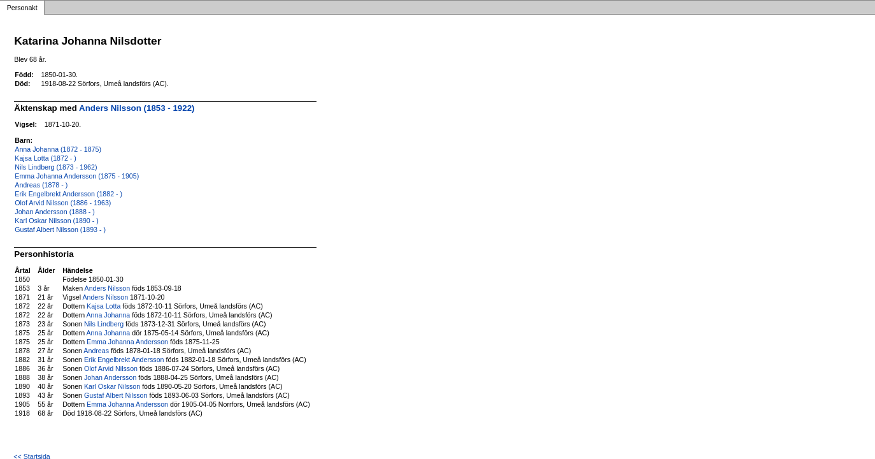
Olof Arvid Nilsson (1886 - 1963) (63, 203)
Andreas (96, 350)
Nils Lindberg (104, 324)
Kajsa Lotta (103, 306)
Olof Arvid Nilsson (111, 368)
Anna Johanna (109, 315)
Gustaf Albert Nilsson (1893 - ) (60, 229)
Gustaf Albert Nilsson (116, 395)
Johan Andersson (110, 377)
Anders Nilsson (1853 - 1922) (137, 108)
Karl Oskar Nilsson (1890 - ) (56, 220)
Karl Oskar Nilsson (112, 386)
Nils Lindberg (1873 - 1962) (56, 167)
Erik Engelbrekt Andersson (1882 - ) (68, 194)
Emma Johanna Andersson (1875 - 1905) (77, 176)
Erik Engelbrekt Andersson (124, 359)
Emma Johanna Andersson (127, 342)
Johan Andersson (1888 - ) (55, 211)
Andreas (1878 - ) (41, 185)
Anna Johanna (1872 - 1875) (58, 149)
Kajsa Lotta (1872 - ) (45, 158)
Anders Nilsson (108, 288)
